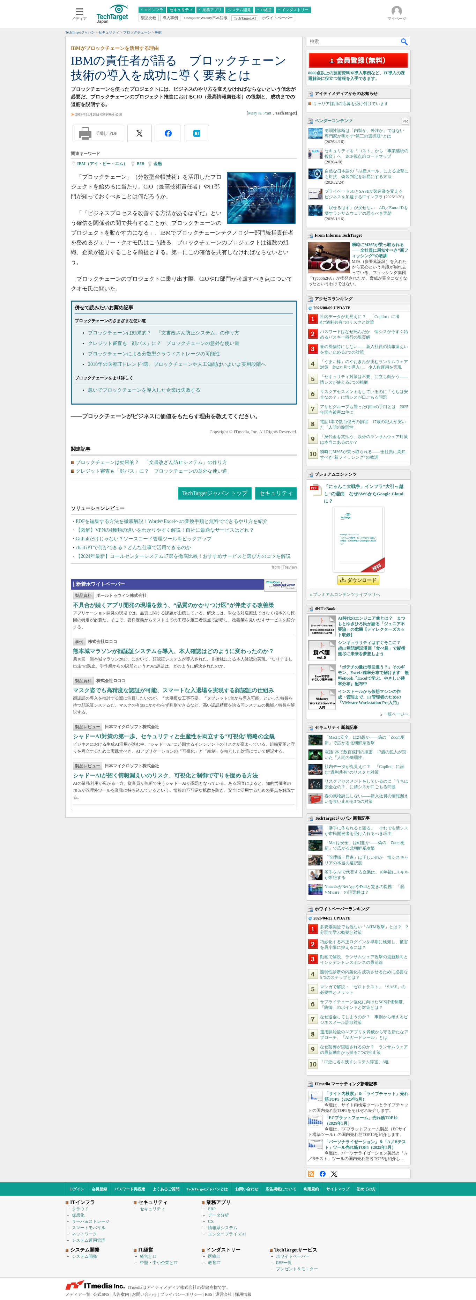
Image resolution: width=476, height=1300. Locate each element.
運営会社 (223, 1294)
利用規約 (311, 1189)
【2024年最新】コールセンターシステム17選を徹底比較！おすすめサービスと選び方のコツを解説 (183, 556)
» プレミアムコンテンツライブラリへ (345, 594)
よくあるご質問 (166, 1189)
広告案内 (120, 1294)
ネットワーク (84, 1234)
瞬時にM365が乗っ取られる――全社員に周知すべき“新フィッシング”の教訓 (380, 250)
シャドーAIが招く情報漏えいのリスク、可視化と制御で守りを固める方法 (165, 775)
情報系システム (222, 1227)
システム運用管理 (88, 1240)
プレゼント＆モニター (297, 1268)
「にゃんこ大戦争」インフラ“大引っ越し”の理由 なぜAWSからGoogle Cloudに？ (363, 494)
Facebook (323, 1174)
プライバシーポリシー (181, 1294)
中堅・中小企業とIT (158, 1262)
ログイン (76, 1189)
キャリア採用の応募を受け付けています (350, 103)
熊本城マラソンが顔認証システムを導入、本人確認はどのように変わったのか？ (173, 651)
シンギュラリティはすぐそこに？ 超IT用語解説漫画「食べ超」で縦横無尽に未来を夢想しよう (371, 648)
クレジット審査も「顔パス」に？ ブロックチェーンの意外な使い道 (163, 343)
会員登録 (99, 1189)
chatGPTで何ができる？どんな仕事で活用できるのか (133, 547)
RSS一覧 (284, 1262)
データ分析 (218, 1215)
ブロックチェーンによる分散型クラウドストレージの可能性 (154, 353)
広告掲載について (281, 1189)
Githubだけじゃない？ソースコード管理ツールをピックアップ (143, 538)
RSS (311, 1174)
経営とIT (148, 1256)
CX (211, 1221)
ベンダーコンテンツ (333, 120)
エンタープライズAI (227, 1234)
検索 (405, 41)
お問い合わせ (246, 1189)
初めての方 (366, 1189)
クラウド (80, 1208)
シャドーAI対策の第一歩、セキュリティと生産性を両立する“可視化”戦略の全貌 (174, 736)
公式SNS (101, 1294)
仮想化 (78, 1215)
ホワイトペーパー (293, 1256)
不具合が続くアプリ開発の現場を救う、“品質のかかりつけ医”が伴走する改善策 (173, 605)
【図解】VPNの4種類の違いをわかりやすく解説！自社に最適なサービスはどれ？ (165, 530)
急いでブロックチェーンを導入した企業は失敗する (144, 390)
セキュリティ (276, 493)
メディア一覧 (77, 1294)
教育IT (214, 1262)
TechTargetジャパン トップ (214, 493)
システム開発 (84, 1256)
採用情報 (243, 1294)
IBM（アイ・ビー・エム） (102, 163)
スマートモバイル (88, 1227)
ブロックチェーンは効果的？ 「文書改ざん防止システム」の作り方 (163, 332)
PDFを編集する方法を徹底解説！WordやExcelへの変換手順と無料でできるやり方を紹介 (172, 521)
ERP (212, 1208)
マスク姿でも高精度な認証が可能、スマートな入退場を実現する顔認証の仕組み (173, 690)
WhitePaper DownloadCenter (280, 585)
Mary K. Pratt (259, 113)
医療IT (214, 1256)
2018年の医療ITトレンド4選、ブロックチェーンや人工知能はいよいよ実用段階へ (177, 364)
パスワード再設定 (129, 1189)
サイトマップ (337, 1189)
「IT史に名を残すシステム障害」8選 (354, 1061)
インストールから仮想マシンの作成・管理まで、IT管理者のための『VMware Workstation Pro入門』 (369, 697)
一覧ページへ (396, 714)
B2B (140, 163)
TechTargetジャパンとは (207, 1189)
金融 (158, 163)
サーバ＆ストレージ (91, 1221)
